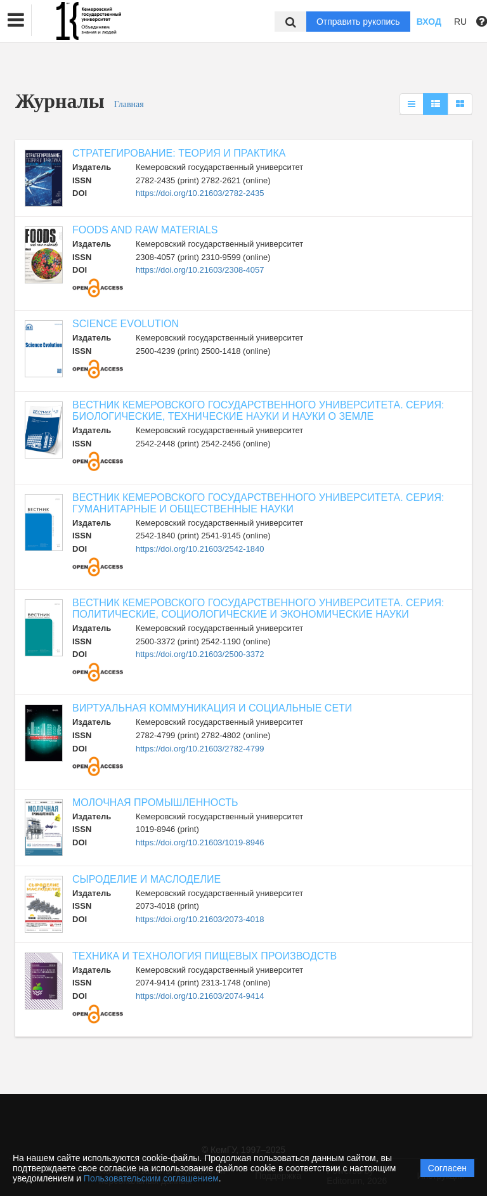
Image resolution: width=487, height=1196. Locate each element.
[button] (16, 20)
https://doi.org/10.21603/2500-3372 (200, 654)
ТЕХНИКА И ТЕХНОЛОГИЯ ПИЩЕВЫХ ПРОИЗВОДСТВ (204, 956)
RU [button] (460, 21)
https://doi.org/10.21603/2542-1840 (200, 549)
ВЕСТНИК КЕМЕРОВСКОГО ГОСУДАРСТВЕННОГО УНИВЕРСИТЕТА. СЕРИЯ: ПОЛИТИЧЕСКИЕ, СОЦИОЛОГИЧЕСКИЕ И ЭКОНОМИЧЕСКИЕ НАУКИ (258, 608)
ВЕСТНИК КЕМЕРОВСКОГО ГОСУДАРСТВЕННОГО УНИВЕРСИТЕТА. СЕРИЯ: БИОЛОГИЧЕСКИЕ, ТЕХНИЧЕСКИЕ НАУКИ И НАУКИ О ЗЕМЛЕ (258, 411)
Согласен (447, 1168)
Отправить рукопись (358, 21)
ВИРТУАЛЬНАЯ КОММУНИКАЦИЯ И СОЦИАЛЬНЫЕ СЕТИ (212, 708)
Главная (129, 104)
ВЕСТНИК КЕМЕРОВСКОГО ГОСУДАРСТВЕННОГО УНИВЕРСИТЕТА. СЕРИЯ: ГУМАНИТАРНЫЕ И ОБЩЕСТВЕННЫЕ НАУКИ (258, 503)
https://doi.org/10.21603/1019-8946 (200, 842)
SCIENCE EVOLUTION (125, 323)
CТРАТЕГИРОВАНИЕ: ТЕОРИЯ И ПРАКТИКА (179, 153)
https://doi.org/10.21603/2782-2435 (200, 193)
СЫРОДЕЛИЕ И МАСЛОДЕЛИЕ (146, 879)
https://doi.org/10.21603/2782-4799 (200, 748)
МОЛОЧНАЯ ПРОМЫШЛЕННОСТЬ (155, 802)
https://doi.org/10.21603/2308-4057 (200, 270)
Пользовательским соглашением (151, 1178)
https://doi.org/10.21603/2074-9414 (200, 996)
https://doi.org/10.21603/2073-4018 (200, 919)
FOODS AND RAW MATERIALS (145, 229)
